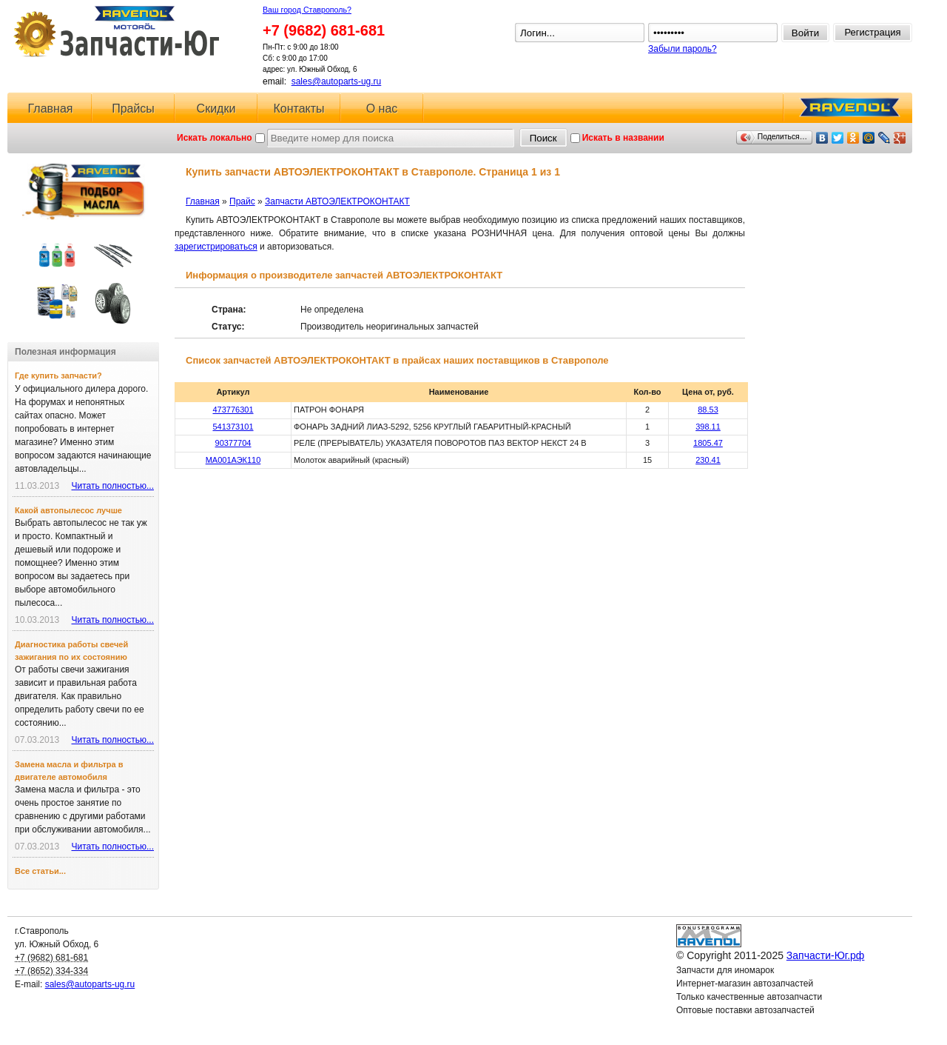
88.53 (708, 409)
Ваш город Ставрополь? (307, 9)
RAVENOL (847, 111)
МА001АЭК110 (233, 459)
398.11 (708, 426)
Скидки (216, 108)
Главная (50, 108)
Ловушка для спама (717, 1023)
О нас (382, 108)
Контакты (298, 108)
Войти (805, 33)
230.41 (708, 459)
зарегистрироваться (216, 246)
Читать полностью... (112, 486)
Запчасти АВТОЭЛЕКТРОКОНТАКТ (337, 201)
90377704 (233, 442)
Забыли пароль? (682, 49)
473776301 (232, 409)
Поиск (543, 138)
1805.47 (708, 442)
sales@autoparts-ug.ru (336, 81)
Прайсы (133, 108)
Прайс (242, 201)
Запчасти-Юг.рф (118, 32)
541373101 (232, 426)
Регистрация (873, 32)
